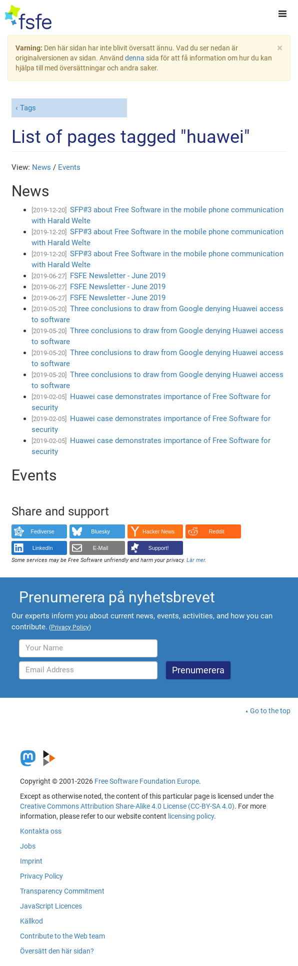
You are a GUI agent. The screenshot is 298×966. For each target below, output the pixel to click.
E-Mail (100, 548)
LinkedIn (42, 548)
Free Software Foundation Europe (146, 781)
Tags (28, 107)
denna (134, 58)
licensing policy (191, 816)
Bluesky (100, 531)
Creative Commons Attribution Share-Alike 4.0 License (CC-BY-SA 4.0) (127, 806)
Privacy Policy (41, 876)
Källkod (31, 921)
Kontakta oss (41, 831)
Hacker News (158, 531)
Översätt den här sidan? (57, 951)
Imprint (31, 861)
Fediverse (42, 531)
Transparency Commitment (62, 891)
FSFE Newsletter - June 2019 (118, 275)
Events (69, 167)
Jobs (28, 846)
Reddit (216, 531)
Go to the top (270, 711)
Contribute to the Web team (62, 936)
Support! (158, 548)
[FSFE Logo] (28, 17)
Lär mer (195, 560)
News (41, 167)
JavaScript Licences (51, 906)
